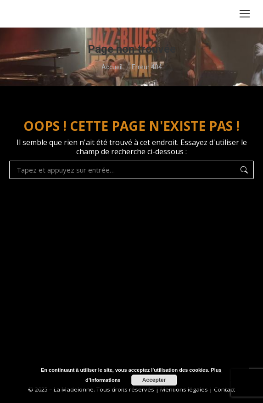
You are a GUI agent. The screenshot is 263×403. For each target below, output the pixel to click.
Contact (224, 389)
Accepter (154, 380)
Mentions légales (184, 389)
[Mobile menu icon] (244, 14)
